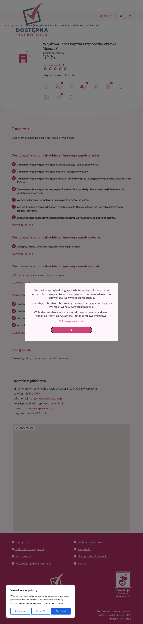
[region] (40, 601)
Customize (20, 611)
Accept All (61, 611)
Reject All (40, 611)
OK (71, 330)
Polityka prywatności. (72, 320)
